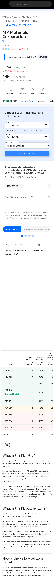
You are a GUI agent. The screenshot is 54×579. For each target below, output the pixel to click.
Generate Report (27, 153)
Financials (41, 101)
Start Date (10, 122)
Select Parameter (12, 142)
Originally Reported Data (36, 229)
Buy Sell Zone (27, 101)
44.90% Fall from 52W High (17, 71)
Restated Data (12, 229)
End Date (9, 134)
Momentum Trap (19, 49)
